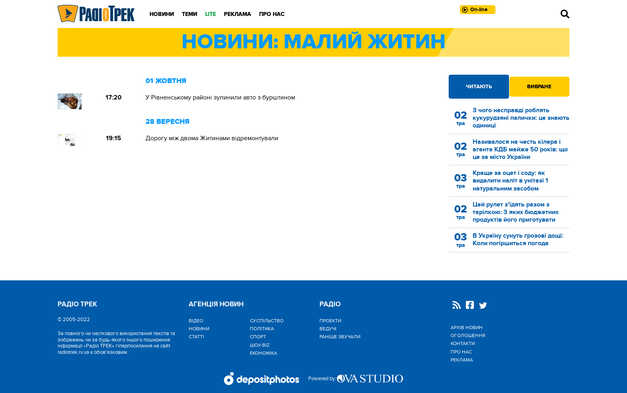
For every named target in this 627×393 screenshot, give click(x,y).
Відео (196, 321)
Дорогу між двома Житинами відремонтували (212, 138)
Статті (196, 336)
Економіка (263, 353)
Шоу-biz (260, 345)
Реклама (237, 14)
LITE (210, 14)
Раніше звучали (339, 336)
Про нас (272, 14)
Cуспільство (267, 321)
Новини (162, 14)
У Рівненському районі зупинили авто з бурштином (220, 97)
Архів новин (467, 327)
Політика (262, 328)
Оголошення (468, 335)
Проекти (330, 321)
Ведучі (327, 328)
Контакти (463, 343)
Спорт (258, 336)
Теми (189, 14)
